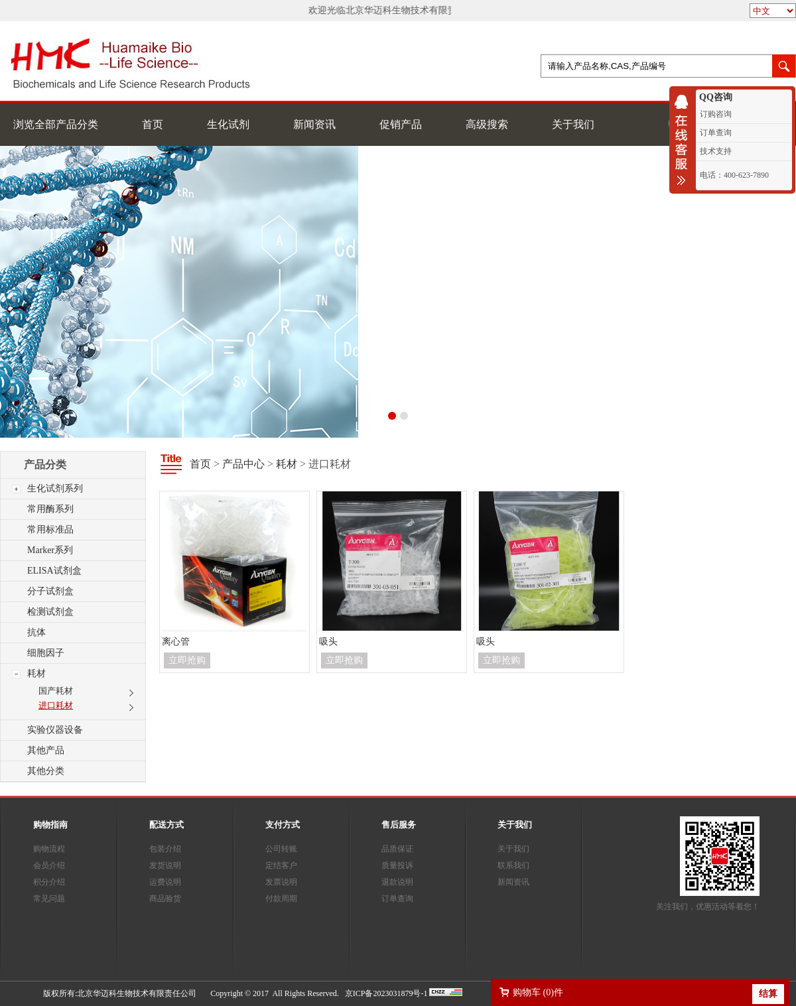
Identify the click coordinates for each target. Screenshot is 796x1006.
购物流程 (49, 848)
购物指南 (50, 825)
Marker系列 (50, 550)
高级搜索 (487, 124)
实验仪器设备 (55, 730)
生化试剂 (228, 124)
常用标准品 (50, 529)
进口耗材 (55, 705)
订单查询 (397, 898)
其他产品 (45, 750)
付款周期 (281, 898)
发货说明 (165, 865)
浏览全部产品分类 (55, 124)
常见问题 (49, 898)
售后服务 (398, 825)
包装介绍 (165, 848)
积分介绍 (49, 882)
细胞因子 (45, 653)
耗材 (36, 673)
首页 (152, 124)
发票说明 (281, 882)
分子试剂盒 (50, 591)
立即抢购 (187, 660)
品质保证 (397, 848)
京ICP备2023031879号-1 (386, 993)
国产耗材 (55, 691)
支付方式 (282, 825)
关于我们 (573, 124)
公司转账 (281, 848)
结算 (768, 994)
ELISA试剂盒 (54, 571)
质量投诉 (397, 865)
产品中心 (243, 464)
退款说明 (397, 882)
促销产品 (400, 124)
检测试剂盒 (50, 612)
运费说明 (165, 882)
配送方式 (166, 825)
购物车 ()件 (538, 992)
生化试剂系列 (55, 488)
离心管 (176, 642)
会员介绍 (49, 865)
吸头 (328, 642)
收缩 (684, 140)
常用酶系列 (50, 509)
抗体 (36, 632)
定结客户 (281, 865)
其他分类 (45, 771)
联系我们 (513, 865)
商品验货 (165, 898)
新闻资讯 (314, 124)
